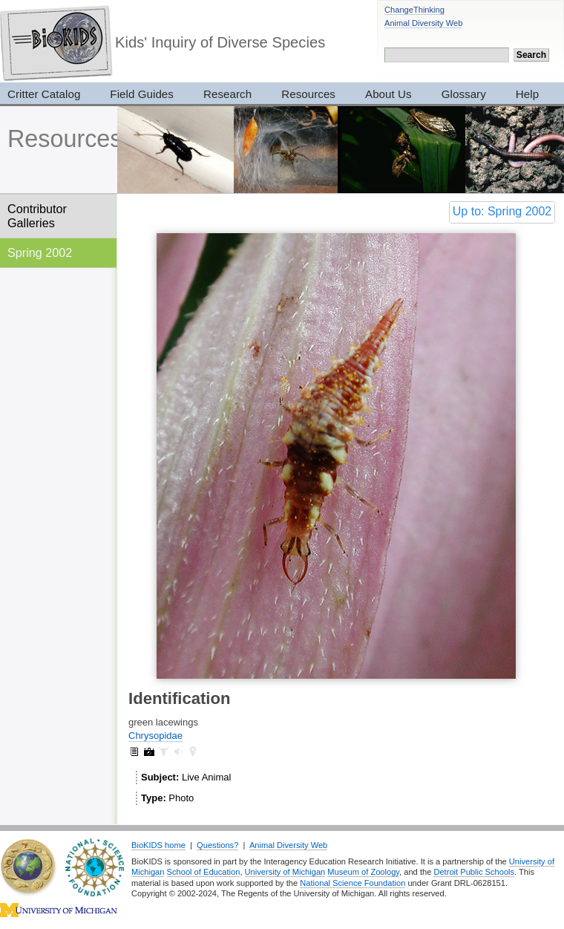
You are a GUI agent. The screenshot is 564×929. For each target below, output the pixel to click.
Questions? (217, 845)
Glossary (464, 94)
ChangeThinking (414, 9)
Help (527, 94)
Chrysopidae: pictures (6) (149, 751)
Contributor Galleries (37, 215)
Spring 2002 (39, 252)
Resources (308, 94)
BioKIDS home (158, 845)
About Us (388, 94)
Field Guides (142, 94)
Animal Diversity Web (423, 23)
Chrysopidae (155, 735)
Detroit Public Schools (473, 871)
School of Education (203, 871)
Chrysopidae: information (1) (134, 751)
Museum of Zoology (363, 871)
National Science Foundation (352, 883)
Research (227, 94)
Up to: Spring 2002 (502, 211)
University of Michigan (285, 871)
